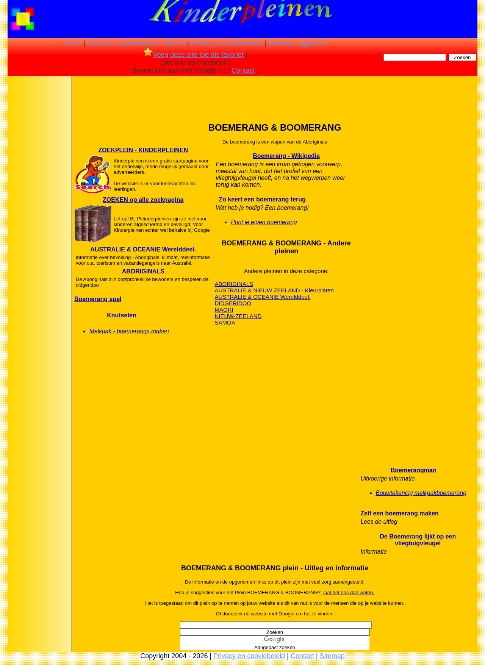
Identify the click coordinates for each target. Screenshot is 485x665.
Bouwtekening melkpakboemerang (421, 493)
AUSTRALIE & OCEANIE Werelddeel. (143, 249)
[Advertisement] (39, 197)
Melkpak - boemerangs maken (129, 331)
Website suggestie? (297, 43)
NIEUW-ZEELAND (237, 316)
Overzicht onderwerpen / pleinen (136, 43)
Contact (243, 70)
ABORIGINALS (143, 271)
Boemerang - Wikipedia (286, 156)
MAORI (223, 309)
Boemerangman (413, 470)
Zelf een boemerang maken (400, 513)
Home (72, 43)
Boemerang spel (97, 299)
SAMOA (224, 322)
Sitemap (332, 656)
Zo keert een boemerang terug (262, 199)
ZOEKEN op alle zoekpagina (143, 200)
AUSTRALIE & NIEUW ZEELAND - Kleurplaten (273, 290)
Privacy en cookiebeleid (227, 43)
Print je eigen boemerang (264, 222)
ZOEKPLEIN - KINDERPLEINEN (143, 150)
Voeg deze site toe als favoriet (193, 54)
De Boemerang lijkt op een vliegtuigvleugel (418, 539)
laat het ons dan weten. (348, 592)
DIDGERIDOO (232, 303)
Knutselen (121, 315)
